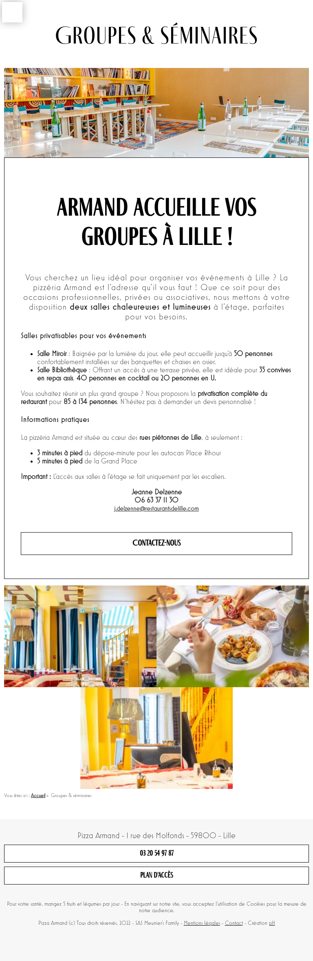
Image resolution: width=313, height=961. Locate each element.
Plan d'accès (156, 875)
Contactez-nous (156, 543)
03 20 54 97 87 (157, 853)
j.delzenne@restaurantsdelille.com (156, 509)
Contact (234, 923)
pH (272, 923)
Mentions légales (202, 923)
